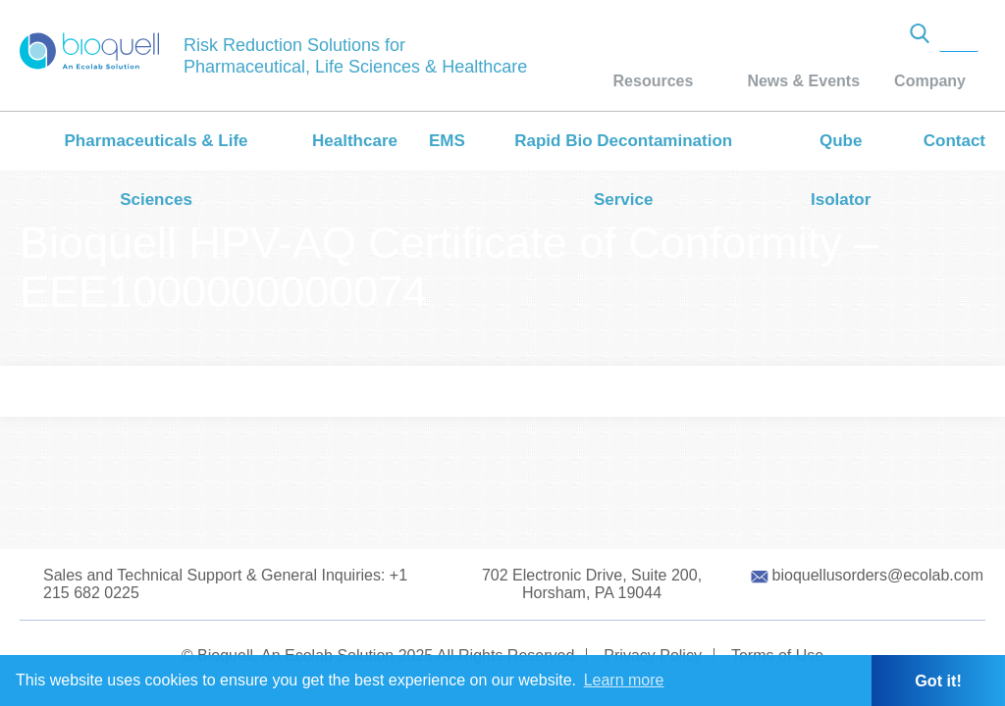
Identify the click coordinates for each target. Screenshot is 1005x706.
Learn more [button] (624, 680)
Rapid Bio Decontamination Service (623, 170)
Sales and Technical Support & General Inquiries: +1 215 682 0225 (225, 584)
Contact (954, 140)
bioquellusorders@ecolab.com (877, 575)
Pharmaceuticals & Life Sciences (155, 170)
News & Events (803, 81)
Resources (653, 81)
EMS (447, 140)
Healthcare (354, 140)
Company (930, 81)
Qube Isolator (841, 170)
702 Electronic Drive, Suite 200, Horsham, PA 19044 (592, 584)
